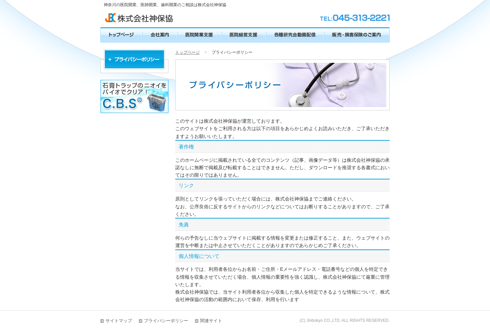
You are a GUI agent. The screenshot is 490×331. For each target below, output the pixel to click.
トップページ (187, 52)
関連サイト (211, 320)
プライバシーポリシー (166, 320)
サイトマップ (118, 320)
